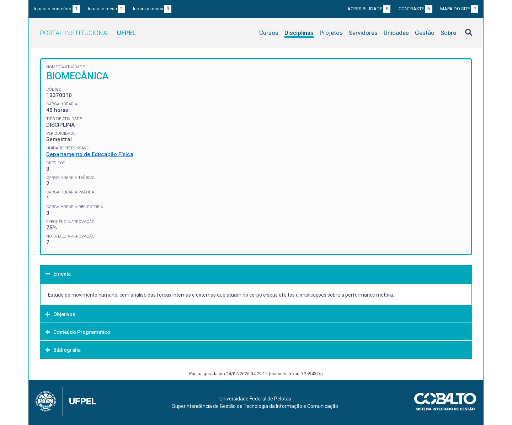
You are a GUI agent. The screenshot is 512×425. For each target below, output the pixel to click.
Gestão (424, 32)
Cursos (268, 32)
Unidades (396, 32)
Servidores (363, 32)
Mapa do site (459, 8)
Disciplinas (299, 32)
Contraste (415, 8)
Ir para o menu (106, 8)
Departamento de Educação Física (89, 154)
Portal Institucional (88, 33)
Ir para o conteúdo (57, 8)
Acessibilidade (368, 8)
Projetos (331, 32)
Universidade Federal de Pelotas (255, 399)
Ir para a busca (152, 8)
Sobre (448, 32)
